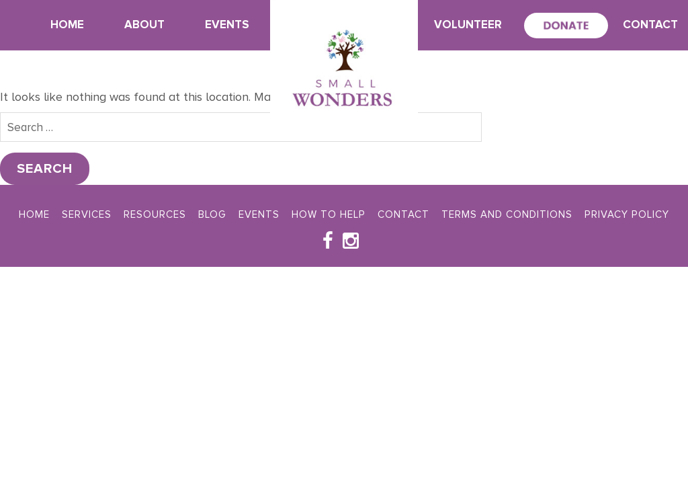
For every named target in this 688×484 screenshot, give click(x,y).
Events (227, 24)
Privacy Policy (627, 214)
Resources (155, 214)
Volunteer (468, 24)
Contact (650, 24)
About (144, 24)
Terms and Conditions (506, 214)
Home (67, 24)
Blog (212, 214)
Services (87, 214)
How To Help (329, 214)
